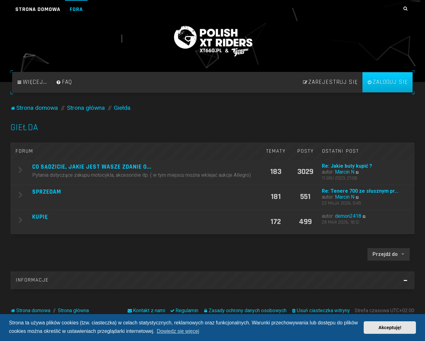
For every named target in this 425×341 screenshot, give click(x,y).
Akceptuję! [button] (390, 327)
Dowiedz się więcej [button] (178, 331)
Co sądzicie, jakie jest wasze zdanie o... (91, 167)
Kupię (40, 217)
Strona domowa (37, 9)
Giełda (24, 127)
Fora (76, 9)
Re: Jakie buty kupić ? (347, 166)
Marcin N (344, 172)
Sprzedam (46, 192)
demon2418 (348, 216)
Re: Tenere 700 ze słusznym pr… (360, 191)
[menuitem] (64, 82)
